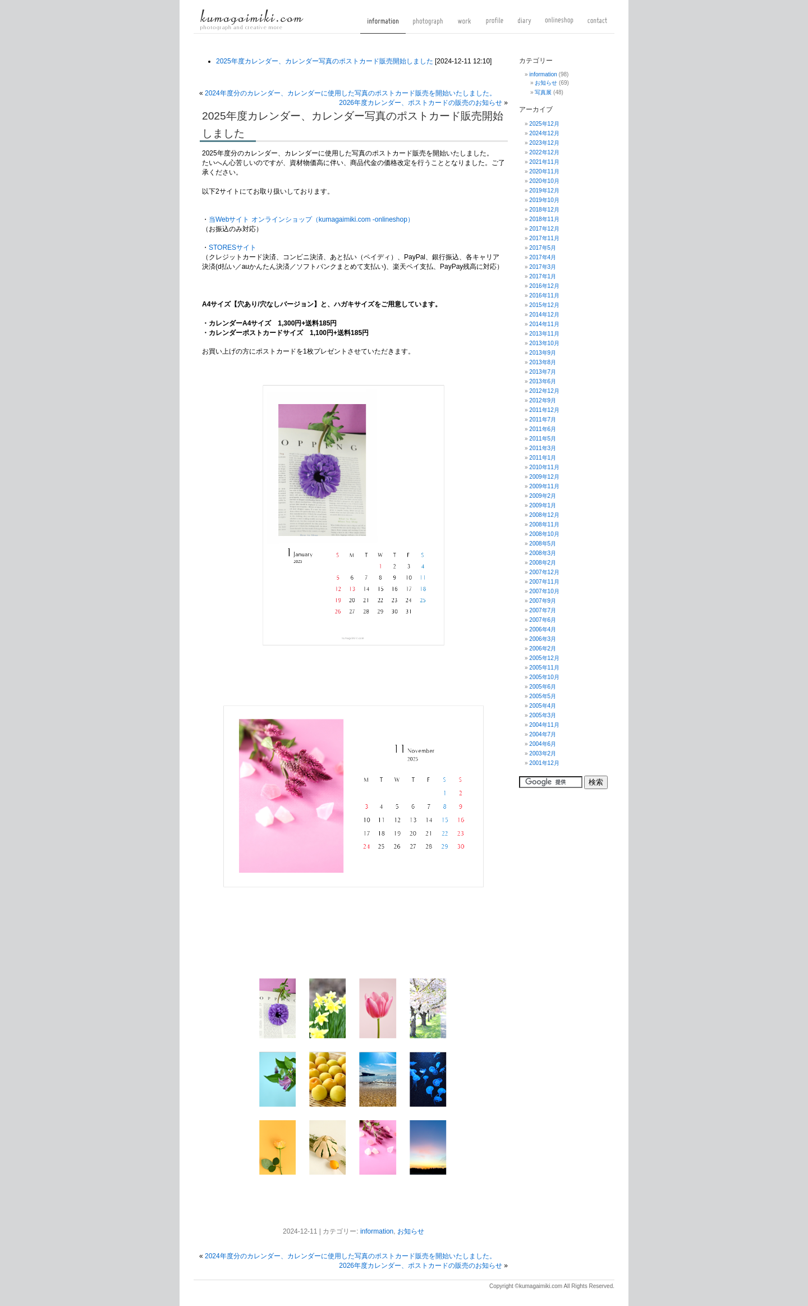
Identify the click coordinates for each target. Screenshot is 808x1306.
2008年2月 (542, 563)
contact (597, 25)
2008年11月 (544, 524)
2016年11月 (544, 295)
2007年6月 (542, 620)
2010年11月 (544, 467)
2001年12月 (544, 763)
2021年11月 (544, 162)
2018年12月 (544, 210)
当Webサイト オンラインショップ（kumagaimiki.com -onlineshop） (311, 219)
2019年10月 (544, 200)
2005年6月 (542, 687)
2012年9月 (542, 400)
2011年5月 (542, 439)
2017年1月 (542, 276)
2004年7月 (542, 734)
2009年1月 (542, 505)
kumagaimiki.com (251, 19)
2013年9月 (542, 353)
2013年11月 (544, 334)
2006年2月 (542, 648)
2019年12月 (544, 190)
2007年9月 (542, 601)
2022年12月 (544, 152)
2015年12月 (544, 305)
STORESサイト (232, 247)
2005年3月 (542, 715)
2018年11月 (544, 219)
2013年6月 (542, 381)
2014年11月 (544, 324)
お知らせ (410, 1231)
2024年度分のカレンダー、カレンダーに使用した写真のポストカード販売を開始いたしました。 (350, 93)
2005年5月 (542, 696)
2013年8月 (542, 362)
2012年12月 (544, 391)
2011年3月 (542, 448)
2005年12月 (544, 658)
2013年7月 (542, 372)
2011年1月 (542, 458)
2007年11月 (544, 582)
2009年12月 (544, 477)
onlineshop (559, 25)
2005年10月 (544, 677)
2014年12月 (544, 314)
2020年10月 (544, 181)
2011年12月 (544, 410)
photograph (428, 25)
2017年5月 (542, 248)
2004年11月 (544, 725)
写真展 (543, 92)
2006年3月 (542, 639)
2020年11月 (544, 171)
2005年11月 (544, 668)
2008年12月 (544, 515)
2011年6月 (542, 429)
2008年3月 (542, 553)
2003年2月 (542, 753)
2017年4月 (542, 257)
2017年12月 (544, 229)
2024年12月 (544, 133)
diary (524, 25)
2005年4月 (542, 706)
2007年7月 (542, 610)
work (464, 25)
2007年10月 (544, 591)
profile (495, 25)
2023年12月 (544, 143)
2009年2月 (542, 496)
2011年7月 (542, 419)
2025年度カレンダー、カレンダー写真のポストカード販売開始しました (324, 61)
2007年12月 (544, 572)
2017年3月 (542, 267)
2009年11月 (544, 486)
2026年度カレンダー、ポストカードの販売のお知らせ (420, 103)
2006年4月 (542, 629)
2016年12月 (544, 286)
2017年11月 (544, 238)
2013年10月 (544, 343)
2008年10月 (544, 534)
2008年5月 (542, 543)
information (383, 25)
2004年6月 (542, 744)
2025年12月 (544, 124)
